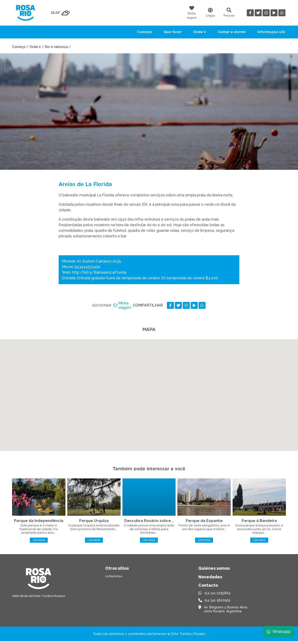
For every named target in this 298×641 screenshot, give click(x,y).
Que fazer (173, 32)
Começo (144, 32)
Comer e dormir (232, 32)
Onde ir (199, 32)
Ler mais (39, 540)
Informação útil (271, 32)
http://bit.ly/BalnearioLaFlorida (99, 272)
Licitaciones (113, 576)
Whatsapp (279, 631)
